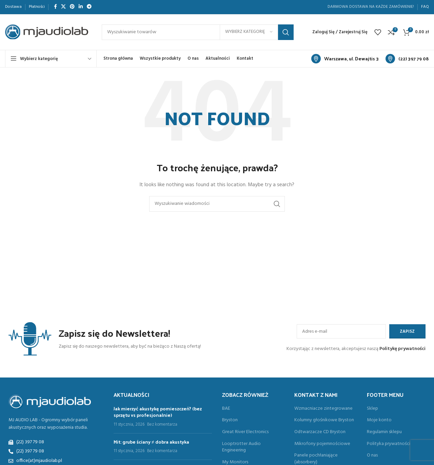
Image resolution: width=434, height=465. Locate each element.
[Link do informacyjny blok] (345, 58)
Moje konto (379, 420)
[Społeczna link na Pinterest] (72, 7)
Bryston (230, 420)
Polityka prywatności (388, 444)
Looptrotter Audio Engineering (241, 447)
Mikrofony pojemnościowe (322, 444)
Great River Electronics (245, 432)
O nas (372, 455)
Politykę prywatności (402, 349)
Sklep (372, 408)
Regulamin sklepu (384, 432)
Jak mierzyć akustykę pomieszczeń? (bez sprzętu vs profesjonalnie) (158, 412)
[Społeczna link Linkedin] (81, 7)
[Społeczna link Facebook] (55, 7)
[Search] (198, 32)
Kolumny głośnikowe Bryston (324, 420)
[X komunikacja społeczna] (63, 7)
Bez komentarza (162, 424)
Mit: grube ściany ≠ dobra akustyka (151, 442)
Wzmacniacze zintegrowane (323, 408)
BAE (226, 408)
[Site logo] (46, 32)
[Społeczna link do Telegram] (89, 7)
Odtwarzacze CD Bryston (320, 432)
